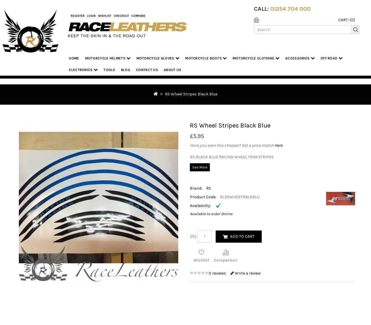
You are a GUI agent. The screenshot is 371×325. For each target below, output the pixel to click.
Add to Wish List (201, 252)
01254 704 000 (290, 9)
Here (278, 145)
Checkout (121, 16)
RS (208, 188)
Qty (193, 236)
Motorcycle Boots (206, 58)
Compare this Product (225, 252)
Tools (109, 70)
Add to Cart (242, 236)
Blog (125, 70)
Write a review (245, 273)
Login (91, 16)
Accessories (300, 58)
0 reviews (218, 273)
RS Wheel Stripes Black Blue (191, 94)
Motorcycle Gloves (158, 58)
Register (78, 16)
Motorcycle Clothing (256, 58)
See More (200, 167)
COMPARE (138, 16)
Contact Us (147, 70)
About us (172, 70)
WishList (104, 16)
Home (74, 58)
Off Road (332, 58)
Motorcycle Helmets (108, 58)
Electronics (83, 70)
